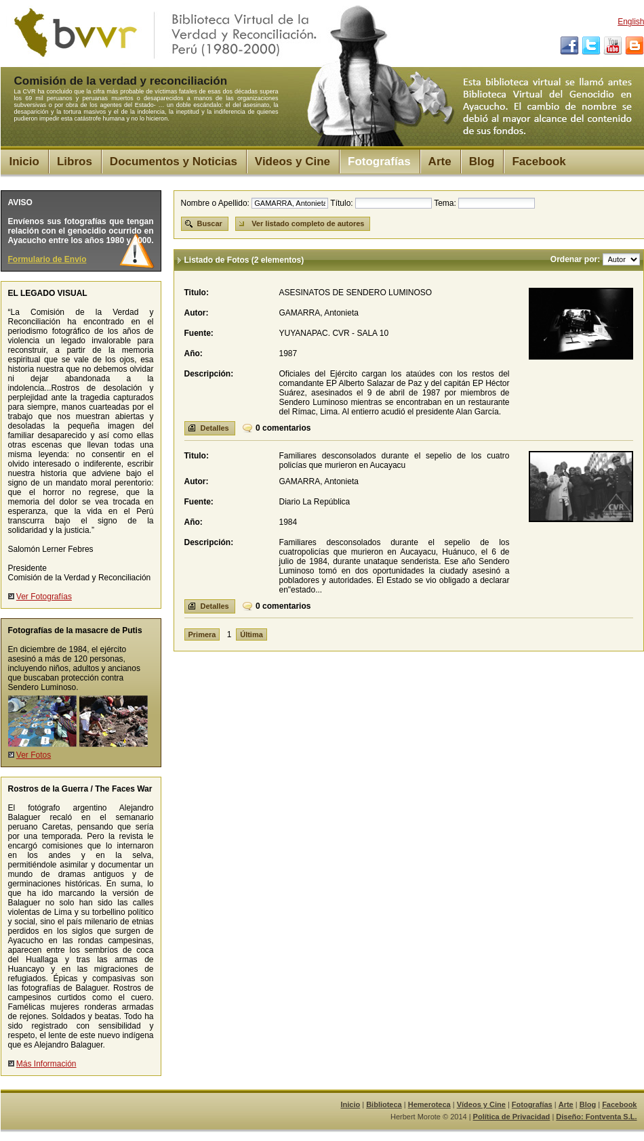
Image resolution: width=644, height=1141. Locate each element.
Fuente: (199, 333)
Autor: (196, 313)
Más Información (46, 1064)
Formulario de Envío (47, 259)
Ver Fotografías (44, 596)
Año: (193, 353)
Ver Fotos (33, 755)
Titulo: (196, 292)
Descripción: (209, 374)
